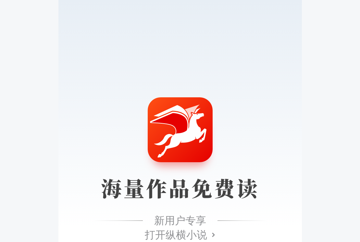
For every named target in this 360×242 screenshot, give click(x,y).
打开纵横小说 (176, 235)
